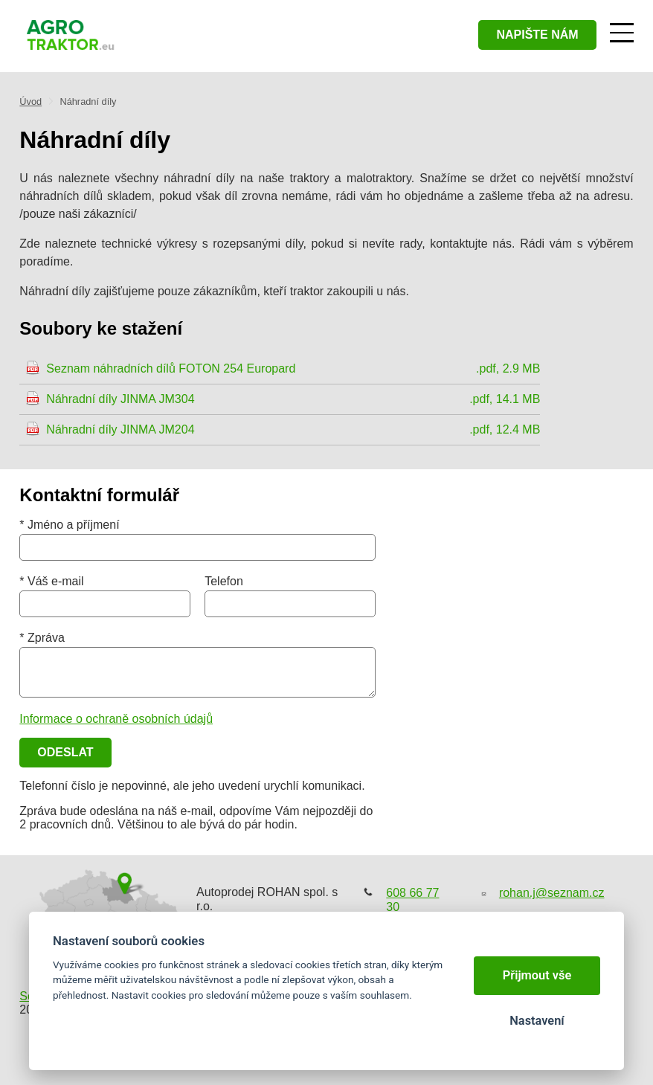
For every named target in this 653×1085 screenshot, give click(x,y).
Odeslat (65, 752)
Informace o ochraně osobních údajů (116, 718)
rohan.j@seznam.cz (552, 892)
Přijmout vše (537, 975)
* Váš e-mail (51, 581)
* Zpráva (41, 637)
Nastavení (536, 1021)
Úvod (30, 101)
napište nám (537, 34)
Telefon (224, 581)
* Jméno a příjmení (69, 524)
